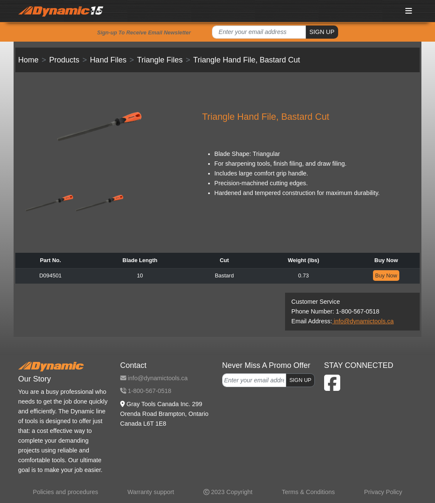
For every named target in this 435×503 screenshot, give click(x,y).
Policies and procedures (65, 492)
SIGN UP (321, 31)
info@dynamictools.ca (363, 321)
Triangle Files (160, 60)
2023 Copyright (228, 492)
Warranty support (150, 492)
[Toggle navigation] (409, 11)
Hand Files (108, 60)
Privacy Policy (383, 492)
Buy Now (386, 275)
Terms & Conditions (308, 492)
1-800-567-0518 (145, 390)
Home (28, 60)
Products (64, 60)
